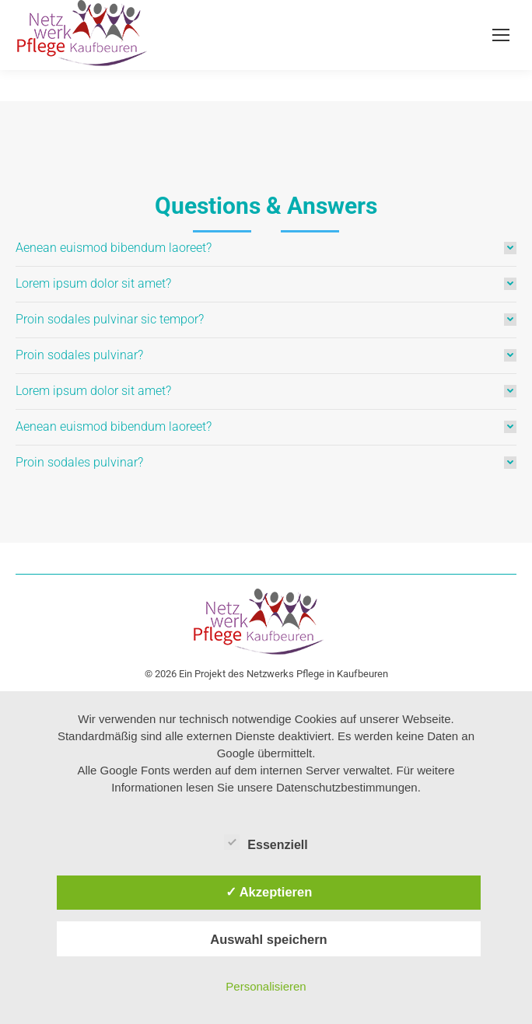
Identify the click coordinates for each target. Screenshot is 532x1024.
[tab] (266, 248)
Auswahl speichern (268, 939)
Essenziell (265, 842)
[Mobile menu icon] (500, 35)
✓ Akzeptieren (269, 892)
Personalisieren (266, 986)
